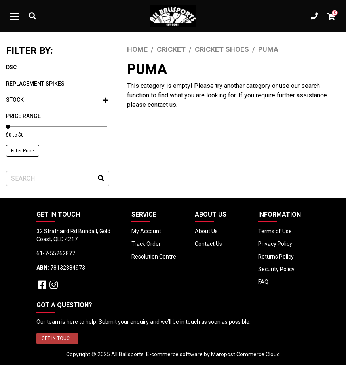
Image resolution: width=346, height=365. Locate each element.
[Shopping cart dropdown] (331, 16)
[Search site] (101, 178)
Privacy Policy (275, 244)
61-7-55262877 (55, 253)
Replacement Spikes (35, 83)
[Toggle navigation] (14, 16)
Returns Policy (276, 256)
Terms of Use (275, 231)
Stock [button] (57, 100)
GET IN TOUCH (57, 338)
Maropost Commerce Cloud (245, 354)
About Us (206, 231)
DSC (11, 67)
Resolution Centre (153, 256)
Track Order (146, 244)
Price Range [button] (23, 116)
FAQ (263, 282)
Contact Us (208, 244)
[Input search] (57, 178)
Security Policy (276, 269)
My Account (146, 231)
